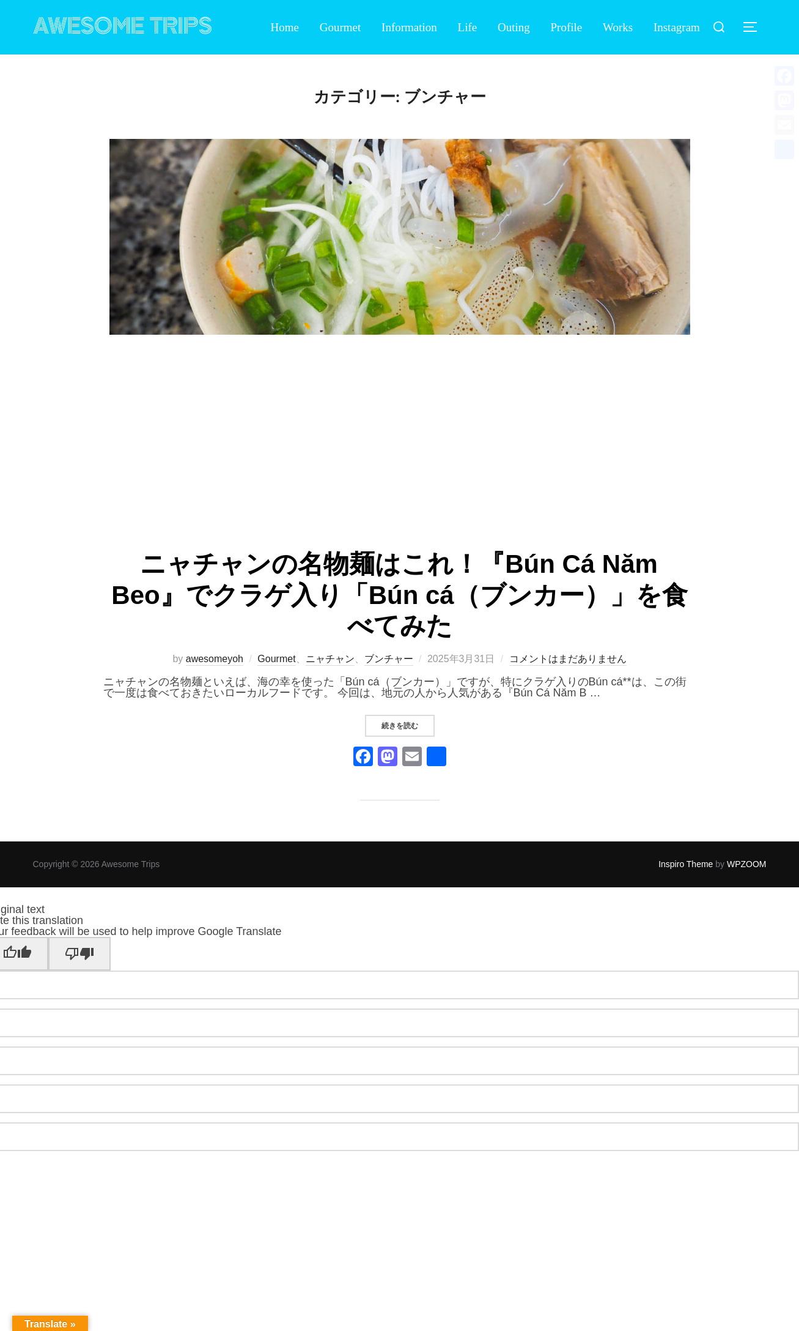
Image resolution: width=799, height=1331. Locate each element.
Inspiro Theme (685, 864)
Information (409, 27)
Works (618, 27)
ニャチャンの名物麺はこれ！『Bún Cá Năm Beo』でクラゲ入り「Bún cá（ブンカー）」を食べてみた (399, 595)
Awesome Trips (122, 27)
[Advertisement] (399, 443)
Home (285, 27)
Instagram (677, 27)
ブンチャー (388, 659)
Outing (514, 27)
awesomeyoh (214, 659)
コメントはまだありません (568, 659)
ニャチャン (330, 659)
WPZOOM (747, 864)
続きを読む (408, 725)
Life (467, 27)
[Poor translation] (79, 954)
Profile (567, 27)
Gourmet (340, 27)
